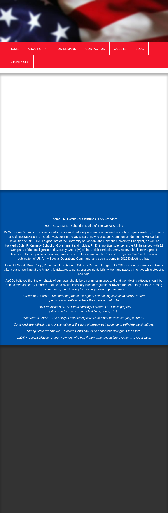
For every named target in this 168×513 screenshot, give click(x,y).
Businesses (19, 62)
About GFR (38, 48)
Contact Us (95, 48)
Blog (139, 48)
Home (14, 48)
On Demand (67, 48)
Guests (120, 48)
